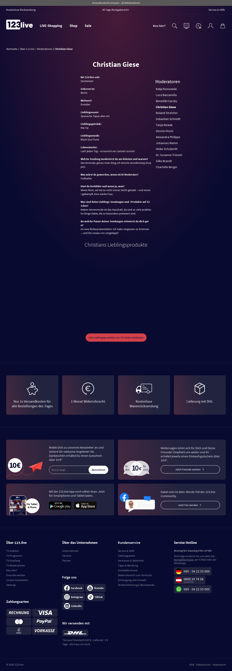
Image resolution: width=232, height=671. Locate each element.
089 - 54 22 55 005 (197, 589)
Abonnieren (98, 470)
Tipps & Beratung (128, 565)
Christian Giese (166, 107)
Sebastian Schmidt (168, 119)
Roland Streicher (167, 113)
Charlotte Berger (166, 167)
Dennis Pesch (164, 131)
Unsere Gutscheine (17, 580)
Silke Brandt (164, 161)
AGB (191, 664)
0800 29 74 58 (193, 579)
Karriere (66, 555)
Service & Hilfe (126, 551)
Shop (73, 25)
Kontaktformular (128, 570)
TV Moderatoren (15, 565)
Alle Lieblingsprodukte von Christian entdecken (116, 337)
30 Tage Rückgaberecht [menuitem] (115, 9)
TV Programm (14, 555)
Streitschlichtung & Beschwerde (136, 585)
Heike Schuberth (167, 149)
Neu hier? (159, 26)
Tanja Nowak (164, 125)
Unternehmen (70, 551)
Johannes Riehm (167, 143)
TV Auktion (12, 551)
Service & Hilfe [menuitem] (216, 9)
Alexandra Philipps (168, 137)
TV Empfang (13, 560)
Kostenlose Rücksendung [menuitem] (21, 9)
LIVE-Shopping (51, 25)
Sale (88, 25)
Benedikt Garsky (166, 101)
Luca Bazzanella (166, 95)
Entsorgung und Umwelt (132, 580)
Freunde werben (15, 575)
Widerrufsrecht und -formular (135, 575)
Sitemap (11, 585)
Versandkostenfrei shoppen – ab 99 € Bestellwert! (116, 2)
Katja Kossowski (166, 89)
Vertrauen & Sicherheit (131, 560)
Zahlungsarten (126, 555)
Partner (66, 560)
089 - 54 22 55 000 (197, 571)
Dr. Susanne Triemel (169, 155)
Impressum (219, 664)
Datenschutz (203, 664)
